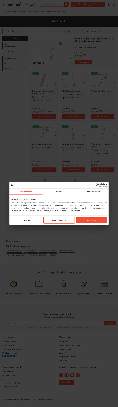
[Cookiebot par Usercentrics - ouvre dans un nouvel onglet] (97, 185)
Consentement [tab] (26, 191)
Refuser (27, 220)
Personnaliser (59, 220)
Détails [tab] (59, 191)
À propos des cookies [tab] (92, 191)
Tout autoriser (91, 220)
